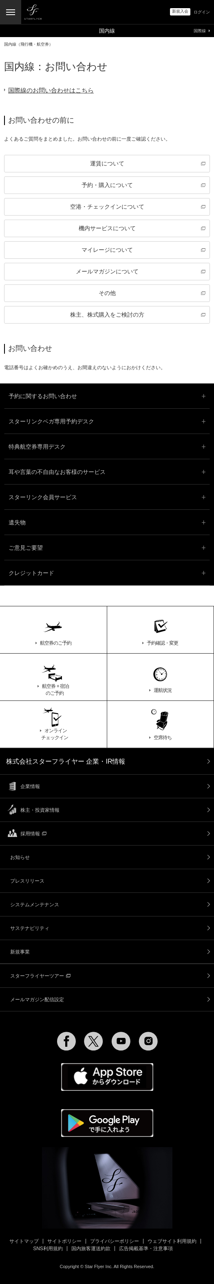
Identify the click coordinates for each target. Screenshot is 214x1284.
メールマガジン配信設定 (37, 999)
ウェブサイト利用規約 (172, 1241)
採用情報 (33, 834)
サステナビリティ (29, 928)
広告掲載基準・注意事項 (146, 1248)
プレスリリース (27, 881)
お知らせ (20, 857)
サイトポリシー (64, 1241)
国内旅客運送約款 (90, 1248)
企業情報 (30, 786)
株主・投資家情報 (40, 810)
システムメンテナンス (34, 904)
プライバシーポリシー (114, 1241)
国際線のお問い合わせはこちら (51, 90)
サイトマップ (24, 1241)
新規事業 (20, 952)
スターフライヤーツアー (40, 976)
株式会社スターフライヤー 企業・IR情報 (65, 761)
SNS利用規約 (48, 1248)
